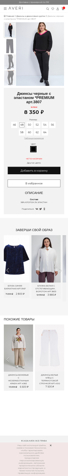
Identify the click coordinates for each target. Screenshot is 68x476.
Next (60, 270)
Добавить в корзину (34, 170)
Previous (7, 270)
